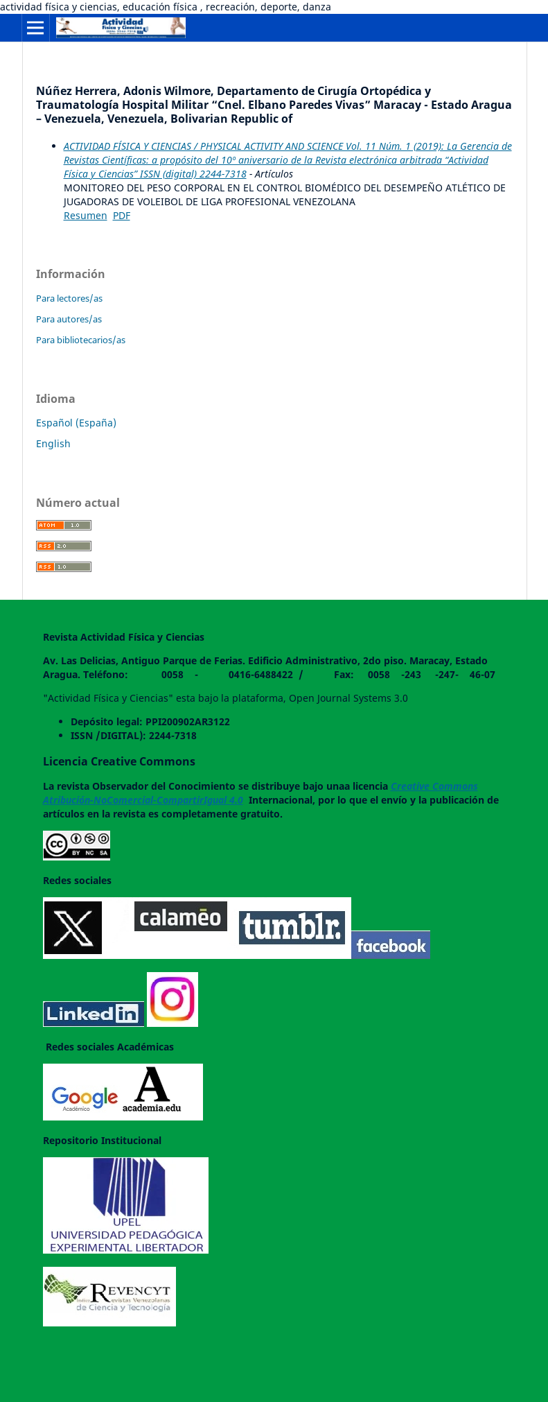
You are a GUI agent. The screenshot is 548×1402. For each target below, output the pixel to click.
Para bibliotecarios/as (80, 340)
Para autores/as (69, 319)
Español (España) (76, 422)
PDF (121, 215)
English (53, 443)
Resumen (85, 215)
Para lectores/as (69, 298)
